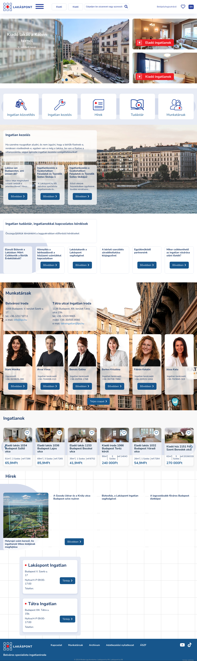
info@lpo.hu (20, 319)
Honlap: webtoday (188, 660)
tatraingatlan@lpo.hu (72, 323)
